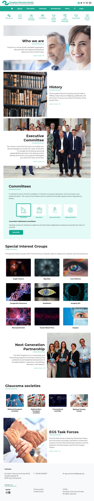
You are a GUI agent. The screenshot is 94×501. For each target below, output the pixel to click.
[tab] (23, 210)
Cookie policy (38, 491)
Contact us (9, 485)
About (19, 8)
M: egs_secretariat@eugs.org (73, 473)
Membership (56, 8)
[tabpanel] (47, 226)
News (67, 8)
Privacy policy (39, 489)
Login (81, 8)
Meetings (42, 8)
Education (31, 8)
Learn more (38, 56)
